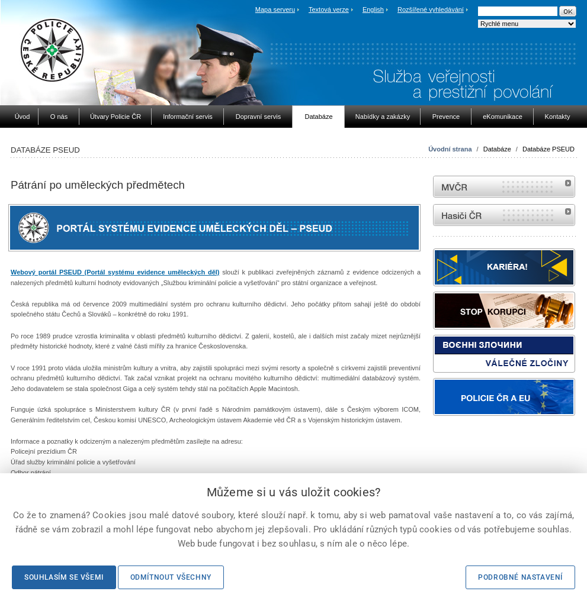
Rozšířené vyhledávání (430, 9)
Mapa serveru (275, 9)
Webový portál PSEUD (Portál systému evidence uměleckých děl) (115, 272)
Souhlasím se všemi (64, 577)
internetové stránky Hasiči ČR (504, 215)
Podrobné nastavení (520, 577)
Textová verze (329, 9)
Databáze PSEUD (548, 149)
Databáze (497, 149)
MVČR (504, 187)
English (373, 9)
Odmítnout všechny (170, 577)
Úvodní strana (449, 149)
